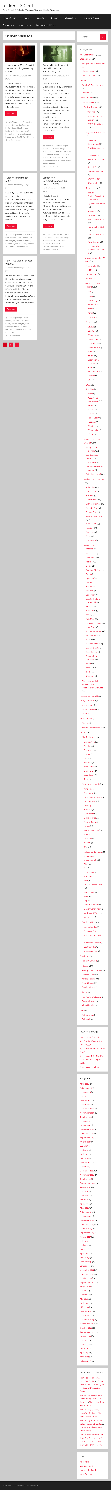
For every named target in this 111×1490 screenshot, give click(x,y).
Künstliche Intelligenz (91, 997)
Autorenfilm (27, 122)
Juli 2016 (84, 1191)
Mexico (91, 413)
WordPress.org (86, 1474)
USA (12, 333)
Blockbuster (64, 235)
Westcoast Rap (90, 951)
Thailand (91, 317)
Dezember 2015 (87, 1220)
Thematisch (91, 188)
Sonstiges (8, 25)
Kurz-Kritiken (93, 242)
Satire (61, 246)
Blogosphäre (72, 18)
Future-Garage (90, 822)
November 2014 (87, 1274)
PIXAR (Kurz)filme (95, 124)
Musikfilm (90, 627)
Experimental (90, 818)
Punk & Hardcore (91, 905)
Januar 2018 (85, 1125)
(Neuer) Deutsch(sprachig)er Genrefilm (96, 196)
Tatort (88, 663)
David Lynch (93, 155)
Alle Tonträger (88, 737)
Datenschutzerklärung (46, 25)
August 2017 (85, 1142)
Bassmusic (88, 793)
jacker (7, 78)
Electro (87, 809)
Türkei (90, 434)
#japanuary (93, 211)
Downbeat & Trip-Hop (93, 797)
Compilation (89, 742)
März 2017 (84, 1158)
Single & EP (89, 771)
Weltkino (30, 244)
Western (89, 676)
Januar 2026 (85, 1092)
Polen (90, 367)
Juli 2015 (84, 1241)
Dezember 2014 (87, 1270)
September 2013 (87, 1332)
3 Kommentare (14, 336)
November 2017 (87, 1133)
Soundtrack (89, 775)
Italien (90, 356)
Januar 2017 (85, 1166)
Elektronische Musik (91, 784)
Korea (90, 313)
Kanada (19, 241)
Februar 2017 (85, 1162)
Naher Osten (93, 418)
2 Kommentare (52, 249)
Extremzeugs (88, 1015)
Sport (82, 1010)
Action (88, 562)
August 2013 (85, 1336)
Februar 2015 (85, 1262)
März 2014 (84, 1307)
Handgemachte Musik (92, 852)
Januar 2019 (85, 1121)
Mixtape (87, 762)
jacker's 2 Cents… (20, 5)
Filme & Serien (11, 18)
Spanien (91, 376)
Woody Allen (93, 183)
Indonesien (93, 304)
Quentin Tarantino (95, 171)
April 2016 (84, 1204)
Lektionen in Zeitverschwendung (96, 249)
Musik (27, 18)
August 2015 (85, 1237)
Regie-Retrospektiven (95, 132)
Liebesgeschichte (12, 327)
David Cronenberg (96, 148)
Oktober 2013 (86, 1328)
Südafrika (92, 426)
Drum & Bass (89, 801)
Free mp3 (88, 750)
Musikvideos (89, 767)
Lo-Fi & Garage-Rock (93, 885)
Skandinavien (94, 371)
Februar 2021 (85, 1100)
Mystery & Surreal (27, 137)
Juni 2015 (84, 1245)
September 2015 (87, 1233)
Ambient (87, 789)
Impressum (25, 25)
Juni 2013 (84, 1344)
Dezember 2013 (87, 1320)
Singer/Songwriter (92, 909)
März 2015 (84, 1257)
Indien (90, 405)
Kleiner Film (91, 524)
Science (83, 992)
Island (90, 351)
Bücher (55, 18)
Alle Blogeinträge (15, 122)
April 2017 (84, 1154)
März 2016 (84, 1208)
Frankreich (92, 343)
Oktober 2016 (86, 1179)
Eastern (89, 582)
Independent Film (12, 137)
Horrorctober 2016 (24, 134)
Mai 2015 (84, 1249)
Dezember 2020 (87, 1109)
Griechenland (94, 347)
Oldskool (88, 838)
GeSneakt (92, 215)
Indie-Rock (89, 876)
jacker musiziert (89, 709)
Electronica (89, 814)
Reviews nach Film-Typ (94, 479)
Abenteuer (90, 557)
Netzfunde (85, 956)
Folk (86, 868)
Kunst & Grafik (86, 718)
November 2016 (87, 1175)
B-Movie (89, 495)
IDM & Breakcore (91, 830)
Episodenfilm (91, 508)
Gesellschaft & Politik (89, 696)
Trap (86, 847)
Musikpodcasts (88, 979)
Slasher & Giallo (93, 648)
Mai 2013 (84, 1348)
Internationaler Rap (92, 943)
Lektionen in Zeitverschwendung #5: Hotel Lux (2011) (55, 180)
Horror (13, 134)
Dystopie (90, 578)
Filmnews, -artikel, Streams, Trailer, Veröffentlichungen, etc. (92, 684)
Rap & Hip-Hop (88, 922)
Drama (56, 155)
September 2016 (87, 1183)
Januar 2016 (85, 1216)
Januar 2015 (85, 1266)
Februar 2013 (85, 1361)
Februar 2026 (86, 1088)
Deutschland (17, 128)
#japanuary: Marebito (89, 1067)
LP (85, 758)
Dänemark (92, 335)
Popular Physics (89, 1001)
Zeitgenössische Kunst (92, 727)
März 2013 (84, 1357)
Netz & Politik (88, 983)
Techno (87, 842)
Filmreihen (90, 112)
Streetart (86, 723)
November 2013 (87, 1324)
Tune (86, 779)
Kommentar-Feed (88, 1470)
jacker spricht (88, 713)
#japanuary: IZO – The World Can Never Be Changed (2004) (92, 1059)
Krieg (88, 615)
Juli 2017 (84, 1146)
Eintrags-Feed (86, 1466)
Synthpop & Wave (91, 913)
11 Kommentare (52, 166)
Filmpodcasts (88, 975)
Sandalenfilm (92, 635)
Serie (25, 330)
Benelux (91, 331)
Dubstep (87, 805)
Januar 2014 (85, 1315)
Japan (90, 309)
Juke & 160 (88, 834)
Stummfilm (91, 540)
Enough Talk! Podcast (91, 970)
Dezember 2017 (87, 1129)
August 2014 (85, 1286)
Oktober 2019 (86, 1117)
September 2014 (87, 1282)
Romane (85, 92)
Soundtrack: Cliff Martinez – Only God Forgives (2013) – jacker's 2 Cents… (92, 1438)
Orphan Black (92, 274)
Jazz (86, 881)
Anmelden (84, 1462)
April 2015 (84, 1253)
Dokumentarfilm (93, 504)
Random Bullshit (89, 961)
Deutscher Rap (90, 927)
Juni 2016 (84, 1195)
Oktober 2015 (86, 1228)
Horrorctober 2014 (96, 219)
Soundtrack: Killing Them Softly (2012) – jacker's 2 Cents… (91, 1398)
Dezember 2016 (87, 1171)
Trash (88, 672)
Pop (85, 900)
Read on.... (11, 114)
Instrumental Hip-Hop (93, 935)
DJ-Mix (87, 746)
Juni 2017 (84, 1150)
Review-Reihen (49, 163)
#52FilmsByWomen (96, 204)
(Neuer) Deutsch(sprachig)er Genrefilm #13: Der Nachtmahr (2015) (57, 68)
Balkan (91, 327)
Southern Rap (90, 947)
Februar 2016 (85, 1212)
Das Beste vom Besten (62, 152)
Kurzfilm (8, 244)
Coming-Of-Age (11, 125)
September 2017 (87, 1137)
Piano (86, 896)
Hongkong (92, 300)
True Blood (90, 278)
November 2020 (87, 1113)
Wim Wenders (94, 179)
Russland (92, 422)
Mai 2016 (84, 1200)
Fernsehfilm (91, 512)
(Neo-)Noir (90, 553)
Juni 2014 (84, 1295)
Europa (25, 128)
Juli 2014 (84, 1291)
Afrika (90, 394)
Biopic (88, 566)
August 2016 (85, 1187)
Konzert (87, 754)
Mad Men (90, 270)
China (90, 296)
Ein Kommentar (15, 140)
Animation (90, 487)
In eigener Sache (92, 18)
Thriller (89, 668)
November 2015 (87, 1224)
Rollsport (86, 1019)
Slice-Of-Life (91, 652)
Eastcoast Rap (90, 931)
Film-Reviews (17, 131)
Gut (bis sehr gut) (17, 324)
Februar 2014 (85, 1311)
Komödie (46, 243)
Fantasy (8, 131)
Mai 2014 (84, 1299)
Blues (86, 864)
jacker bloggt (88, 705)
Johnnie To (92, 167)
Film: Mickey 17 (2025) (89, 1037)
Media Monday (88, 75)
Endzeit (89, 586)
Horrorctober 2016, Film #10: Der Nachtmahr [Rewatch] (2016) (19, 68)
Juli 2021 (84, 1096)
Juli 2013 (84, 1340)
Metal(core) (89, 892)
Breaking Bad (92, 266)
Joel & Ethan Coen (96, 160)
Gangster (90, 595)
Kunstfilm (26, 241)
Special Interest (89, 987)
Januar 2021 (85, 1104)
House (87, 826)
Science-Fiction (93, 644)
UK (89, 380)
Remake (89, 532)
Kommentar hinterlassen (18, 247)
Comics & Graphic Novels (93, 85)
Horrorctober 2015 (96, 227)
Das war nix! (47, 238)
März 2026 (84, 1084)
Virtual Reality (88, 1005)
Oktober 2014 (86, 1278)
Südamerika (93, 430)
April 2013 (84, 1353)
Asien (88, 291)
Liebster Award (88, 71)
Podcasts (41, 18)
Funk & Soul (89, 872)
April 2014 (84, 1303)
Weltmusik (89, 917)
